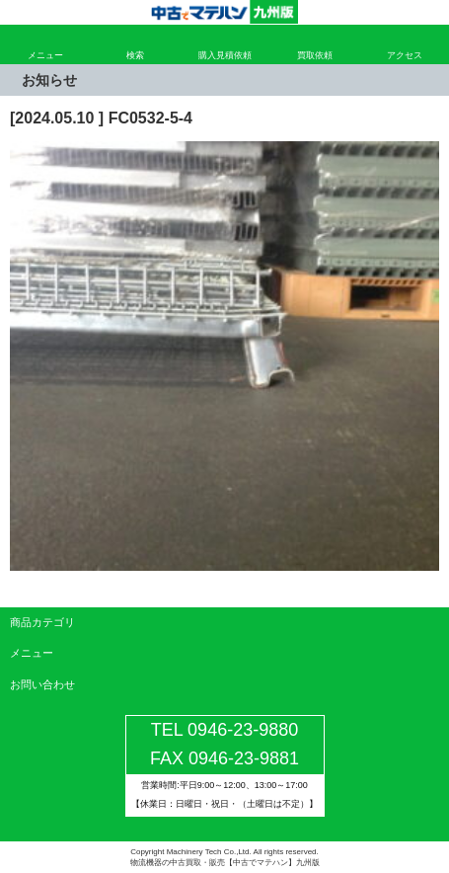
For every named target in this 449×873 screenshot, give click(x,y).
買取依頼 (315, 55)
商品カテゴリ (42, 622)
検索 (135, 55)
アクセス (404, 55)
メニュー (45, 55)
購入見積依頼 (225, 55)
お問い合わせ (42, 684)
